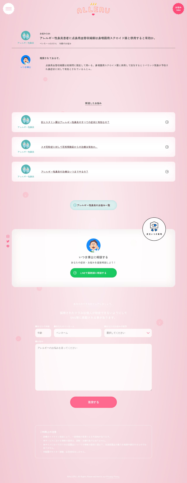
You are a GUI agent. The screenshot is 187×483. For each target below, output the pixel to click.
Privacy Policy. (113, 476)
